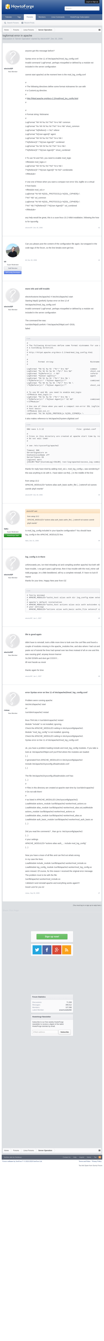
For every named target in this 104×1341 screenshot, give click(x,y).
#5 (99, 618)
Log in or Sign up (92, 2)
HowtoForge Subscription (79, 17)
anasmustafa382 (65, 1010)
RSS (100, 1157)
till (5, 262)
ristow (6, 710)
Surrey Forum (97, 1165)
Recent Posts (29, 23)
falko (6, 529)
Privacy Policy (96, 1161)
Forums (30, 17)
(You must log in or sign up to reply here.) (87, 905)
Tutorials (8, 17)
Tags (19, 17)
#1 (99, 227)
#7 (99, 893)
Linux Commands (57, 17)
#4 (99, 541)
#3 (99, 495)
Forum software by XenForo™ (22, 1161)
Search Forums (13, 23)
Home (89, 1157)
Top (95, 1157)
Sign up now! (52, 936)
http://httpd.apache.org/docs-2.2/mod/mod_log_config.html (52, 98)
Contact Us (66, 1157)
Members (42, 17)
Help (75, 1157)
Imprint (81, 1157)
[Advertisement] (52, 1064)
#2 (99, 260)
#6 (99, 676)
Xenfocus (18, 1157)
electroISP (28, 227)
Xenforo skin (8, 1157)
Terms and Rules (85, 1161)
